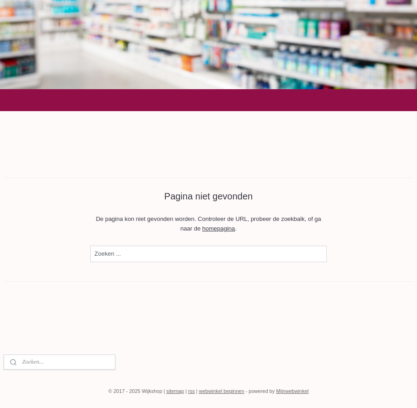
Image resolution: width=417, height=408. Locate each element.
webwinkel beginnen (221, 391)
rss (191, 391)
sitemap (175, 391)
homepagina (218, 228)
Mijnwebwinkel (292, 391)
